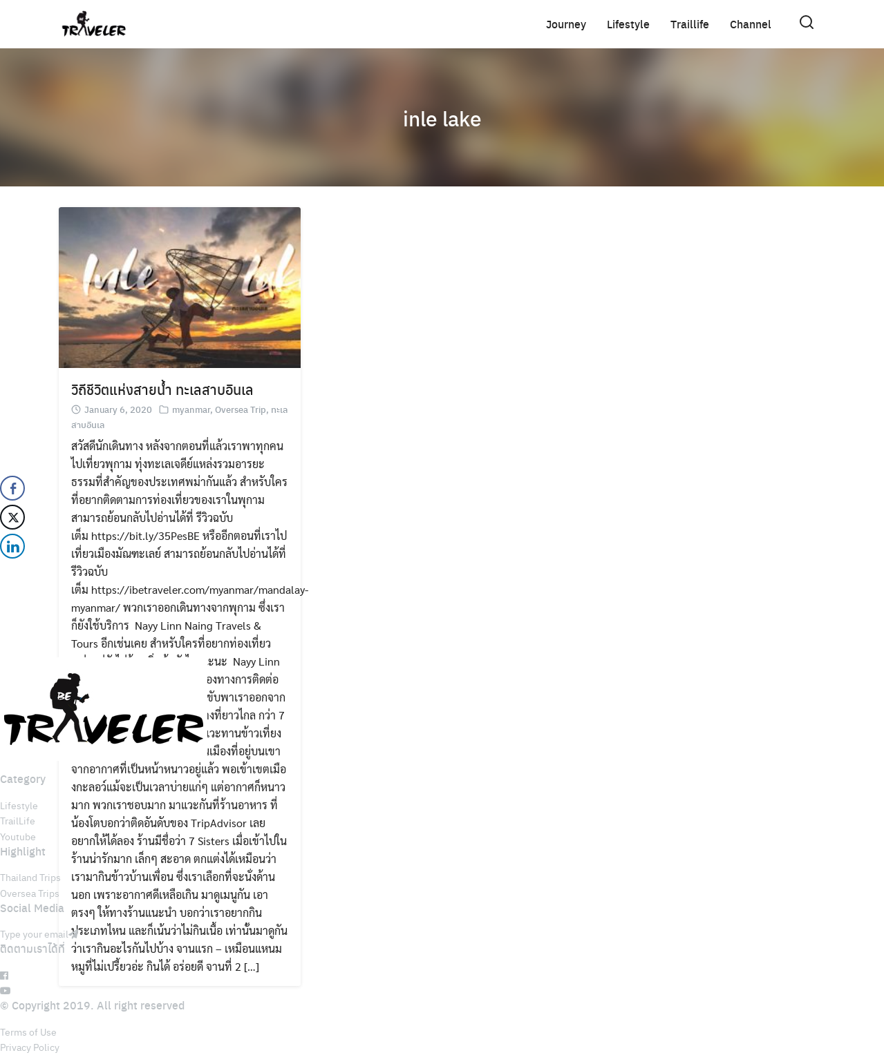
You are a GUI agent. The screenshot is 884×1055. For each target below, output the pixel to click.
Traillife (689, 24)
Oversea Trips (29, 893)
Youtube (18, 836)
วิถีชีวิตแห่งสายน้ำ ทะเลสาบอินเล (162, 389)
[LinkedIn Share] (12, 546)
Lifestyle (628, 24)
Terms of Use (28, 1031)
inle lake (442, 117)
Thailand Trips (30, 877)
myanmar (191, 409)
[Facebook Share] (12, 488)
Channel (750, 24)
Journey (566, 24)
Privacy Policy (29, 1047)
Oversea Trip (240, 409)
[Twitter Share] (12, 517)
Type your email (39, 933)
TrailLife (17, 820)
